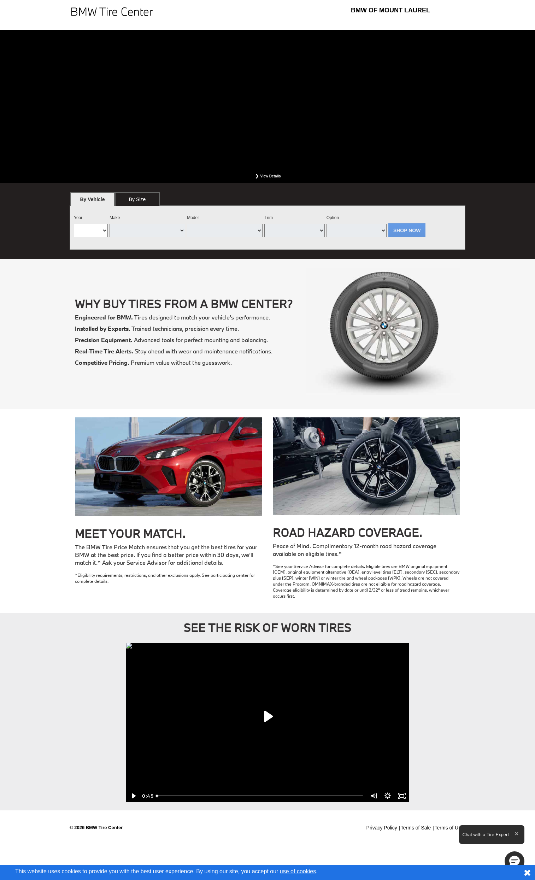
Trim (268, 217)
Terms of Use (449, 828)
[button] (514, 861)
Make (115, 217)
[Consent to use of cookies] (527, 872)
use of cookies (298, 871)
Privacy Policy (381, 828)
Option (333, 217)
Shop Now (407, 230)
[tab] (92, 199)
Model (193, 217)
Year (78, 217)
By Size (137, 199)
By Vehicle (92, 201)
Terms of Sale (416, 828)
